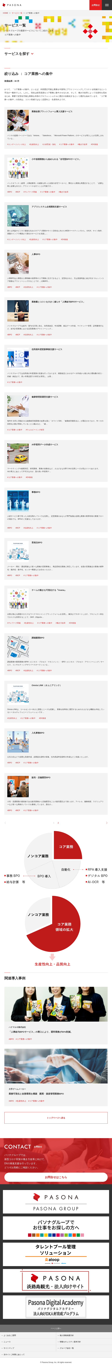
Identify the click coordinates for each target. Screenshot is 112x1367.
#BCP (17, 192)
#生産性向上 (34, 144)
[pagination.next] (106, 822)
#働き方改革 (83, 144)
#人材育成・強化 (49, 144)
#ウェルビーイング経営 (35, 430)
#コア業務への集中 (66, 144)
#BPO (9, 192)
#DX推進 (94, 144)
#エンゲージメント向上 (16, 144)
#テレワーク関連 (30, 192)
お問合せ (96, 5)
